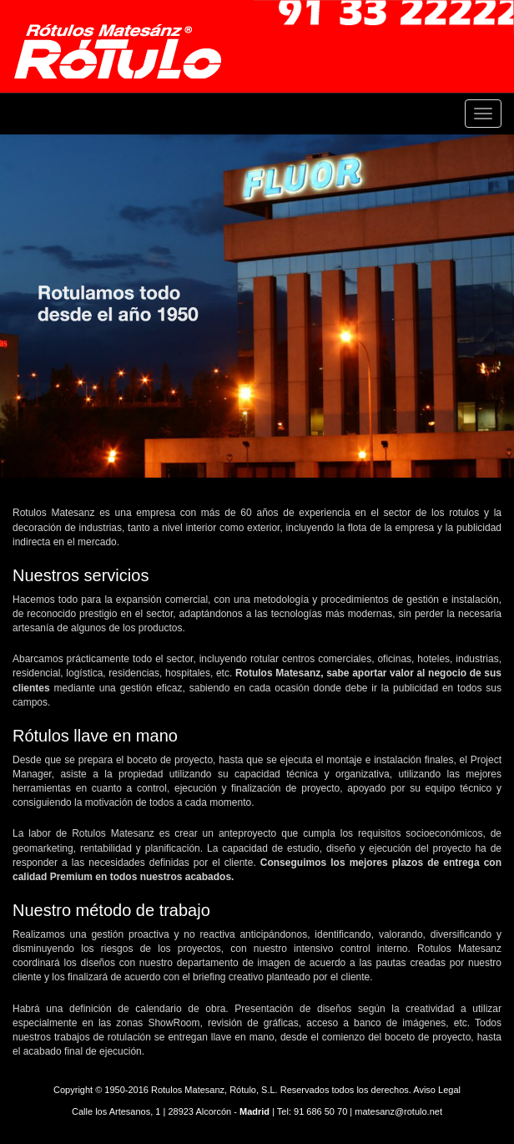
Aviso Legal (437, 1090)
